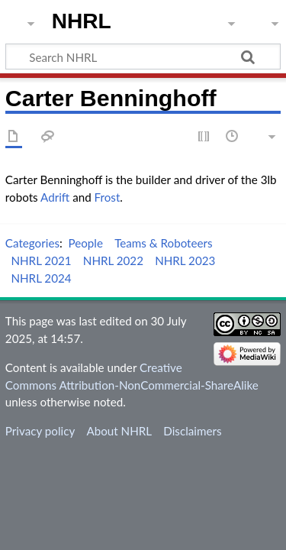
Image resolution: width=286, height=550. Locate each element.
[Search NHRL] (143, 56)
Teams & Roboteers (163, 243)
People (86, 243)
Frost (108, 197)
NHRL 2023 (185, 260)
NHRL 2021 (41, 260)
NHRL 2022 (113, 260)
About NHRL (119, 431)
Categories (32, 243)
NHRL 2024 (41, 278)
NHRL (81, 21)
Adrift (54, 197)
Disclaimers (192, 431)
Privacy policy (40, 431)
